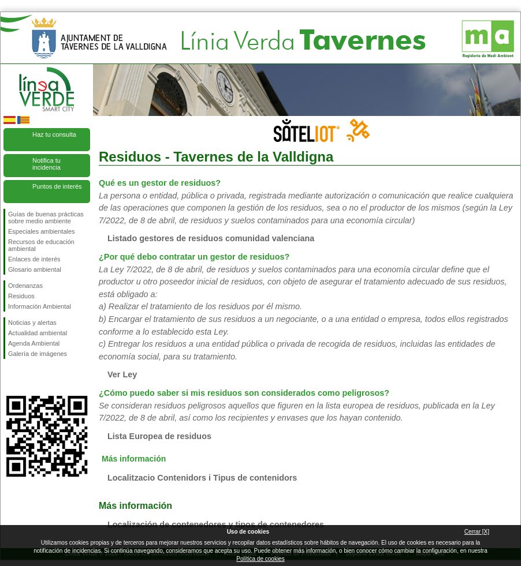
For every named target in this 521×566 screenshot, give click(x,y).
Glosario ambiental (34, 269)
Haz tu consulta (54, 134)
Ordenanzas (25, 285)
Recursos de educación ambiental (41, 245)
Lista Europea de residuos (159, 436)
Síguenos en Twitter (29, 377)
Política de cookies (260, 559)
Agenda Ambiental (33, 343)
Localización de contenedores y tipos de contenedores (215, 524)
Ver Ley (122, 374)
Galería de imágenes (37, 353)
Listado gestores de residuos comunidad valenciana (210, 238)
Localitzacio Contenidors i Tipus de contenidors (202, 477)
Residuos (21, 296)
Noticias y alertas (32, 322)
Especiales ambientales (41, 231)
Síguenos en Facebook (10, 377)
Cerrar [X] (476, 531)
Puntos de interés (57, 186)
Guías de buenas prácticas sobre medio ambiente (46, 217)
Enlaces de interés (34, 259)
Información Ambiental (39, 306)
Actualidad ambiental (37, 332)
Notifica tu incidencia (46, 164)
